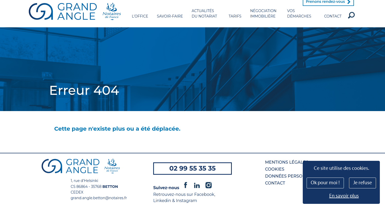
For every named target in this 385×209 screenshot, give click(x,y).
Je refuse (362, 183)
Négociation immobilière (263, 19)
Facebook (185, 185)
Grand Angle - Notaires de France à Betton (75, 17)
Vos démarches (299, 19)
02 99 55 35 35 (192, 168)
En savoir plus (344, 196)
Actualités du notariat (204, 19)
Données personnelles (293, 176)
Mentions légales (286, 162)
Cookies (274, 169)
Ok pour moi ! (325, 183)
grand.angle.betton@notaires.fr (99, 198)
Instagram (208, 185)
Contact (333, 21)
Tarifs (235, 21)
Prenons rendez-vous (325, 7)
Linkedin (197, 185)
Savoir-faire (170, 21)
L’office (140, 21)
